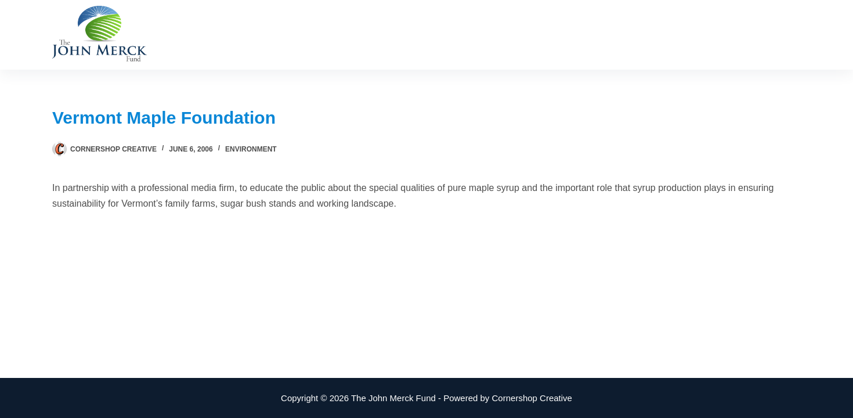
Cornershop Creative (532, 398)
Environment (251, 149)
